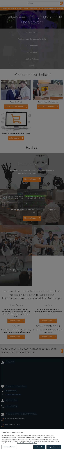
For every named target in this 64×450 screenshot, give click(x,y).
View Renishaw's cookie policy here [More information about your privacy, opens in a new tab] (27, 446)
